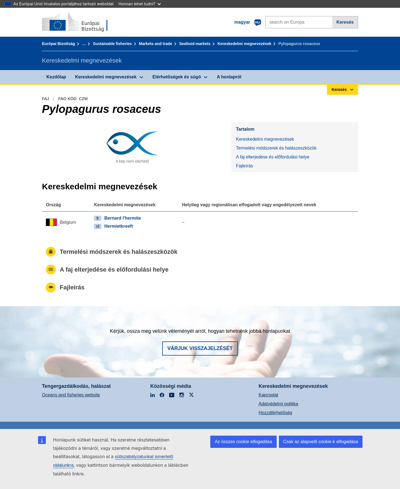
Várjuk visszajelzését (199, 348)
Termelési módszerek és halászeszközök (276, 148)
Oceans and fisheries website (71, 395)
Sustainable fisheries (112, 43)
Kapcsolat (268, 395)
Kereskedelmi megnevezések (244, 43)
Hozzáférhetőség (275, 412)
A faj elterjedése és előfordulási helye (272, 157)
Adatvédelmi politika (278, 403)
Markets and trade (155, 43)
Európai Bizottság (58, 43)
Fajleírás (244, 165)
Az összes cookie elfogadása (243, 441)
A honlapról (229, 77)
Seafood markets (195, 43)
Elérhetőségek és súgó (176, 77)
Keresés (345, 22)
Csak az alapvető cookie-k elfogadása (320, 441)
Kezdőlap (56, 77)
